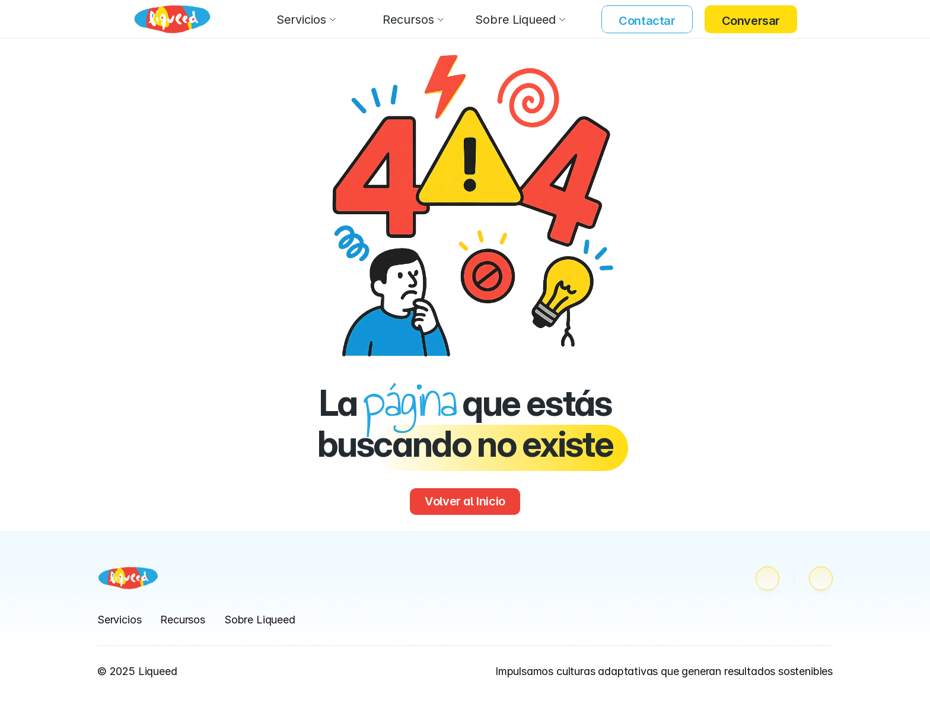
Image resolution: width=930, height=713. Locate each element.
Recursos (182, 619)
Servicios (119, 619)
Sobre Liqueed (259, 619)
